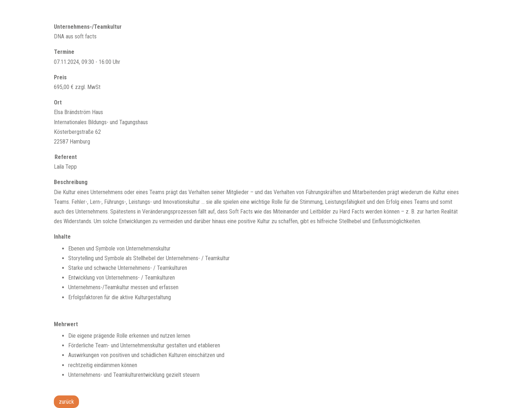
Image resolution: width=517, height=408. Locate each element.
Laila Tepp (65, 166)
